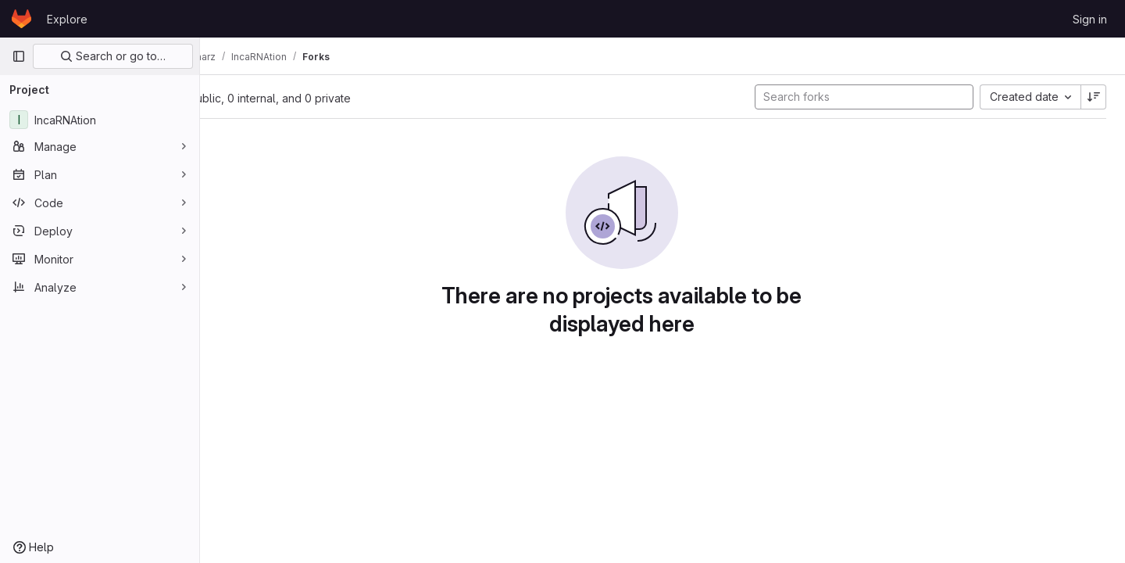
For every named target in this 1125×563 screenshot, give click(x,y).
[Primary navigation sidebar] (18, 56)
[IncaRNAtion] (99, 119)
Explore (67, 19)
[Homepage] (21, 18)
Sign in (1090, 19)
